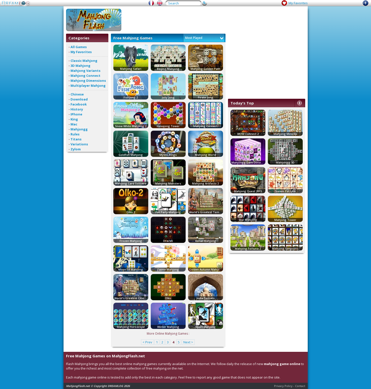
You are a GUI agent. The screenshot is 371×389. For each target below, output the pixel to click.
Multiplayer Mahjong (88, 85)
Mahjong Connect (85, 75)
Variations (79, 144)
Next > (188, 342)
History (77, 109)
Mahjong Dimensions (88, 80)
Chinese (77, 94)
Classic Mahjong (84, 60)
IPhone (76, 114)
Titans (76, 139)
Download (79, 99)
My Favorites (298, 3)
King (74, 119)
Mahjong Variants (85, 70)
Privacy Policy (283, 386)
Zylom (76, 149)
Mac (74, 124)
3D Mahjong (80, 65)
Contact (300, 386)
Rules (75, 134)
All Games (79, 47)
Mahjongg (79, 129)
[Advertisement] (214, 20)
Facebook (79, 104)
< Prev (147, 342)
